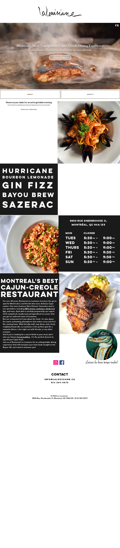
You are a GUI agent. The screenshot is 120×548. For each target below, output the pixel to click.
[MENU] (30, 94)
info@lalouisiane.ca (59, 379)
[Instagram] (55, 362)
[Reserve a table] (60, 57)
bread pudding (23, 337)
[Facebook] (61, 362)
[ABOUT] (90, 94)
